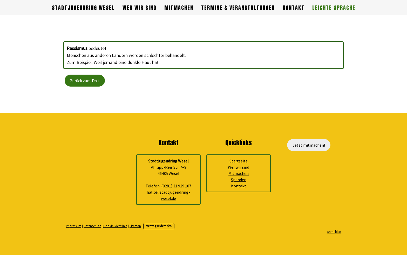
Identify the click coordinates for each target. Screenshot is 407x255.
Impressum (73, 226)
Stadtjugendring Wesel (83, 8)
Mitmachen (178, 8)
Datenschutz (92, 226)
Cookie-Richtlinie (115, 226)
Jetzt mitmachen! (309, 145)
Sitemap (135, 226)
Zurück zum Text (84, 80)
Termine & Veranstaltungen (238, 8)
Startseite (238, 161)
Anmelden (334, 232)
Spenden (238, 179)
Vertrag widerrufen (159, 226)
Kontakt (293, 8)
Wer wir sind (140, 8)
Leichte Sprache (333, 8)
